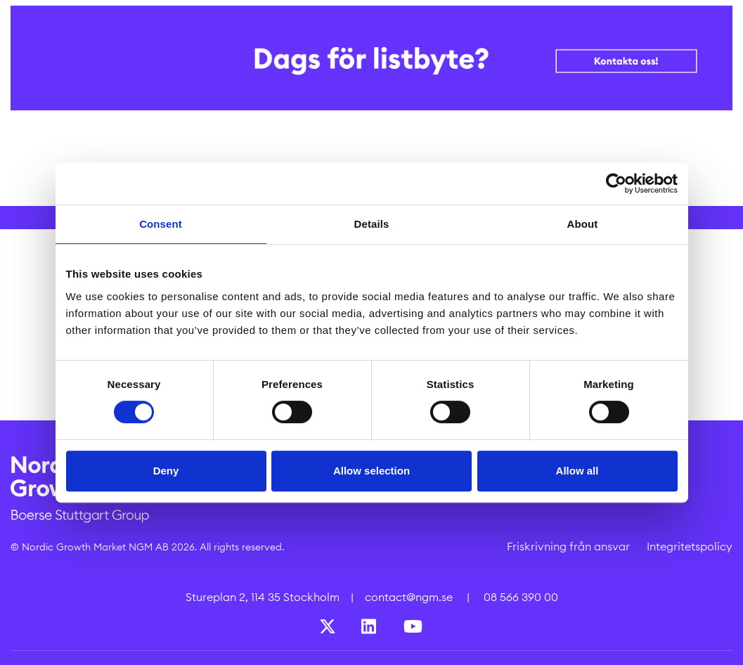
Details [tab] (371, 224)
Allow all (577, 471)
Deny (166, 471)
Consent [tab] (160, 224)
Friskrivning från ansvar (568, 546)
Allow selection (371, 471)
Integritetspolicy (689, 546)
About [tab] (582, 224)
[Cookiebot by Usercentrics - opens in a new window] (616, 183)
